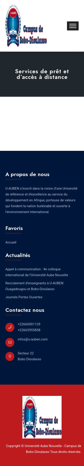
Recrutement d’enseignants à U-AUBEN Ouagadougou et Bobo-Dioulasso (34, 286)
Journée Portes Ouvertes (24, 297)
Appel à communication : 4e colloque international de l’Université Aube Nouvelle (36, 272)
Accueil (10, 242)
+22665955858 (29, 330)
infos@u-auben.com (33, 339)
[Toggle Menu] (72, 26)
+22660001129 (29, 324)
